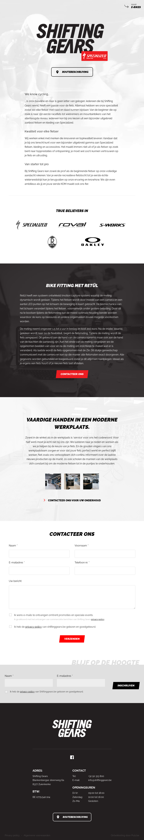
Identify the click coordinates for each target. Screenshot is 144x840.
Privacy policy (12, 835)
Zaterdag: (77, 797)
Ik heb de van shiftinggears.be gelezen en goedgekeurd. (55, 626)
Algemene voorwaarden (37, 835)
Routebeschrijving (75, 71)
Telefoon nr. (81, 562)
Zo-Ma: (76, 801)
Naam (12, 545)
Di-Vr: (75, 793)
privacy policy (97, 619)
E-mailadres (16, 562)
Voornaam (81, 545)
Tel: (74, 776)
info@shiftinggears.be (100, 780)
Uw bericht (15, 581)
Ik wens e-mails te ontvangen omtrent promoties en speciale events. (74, 617)
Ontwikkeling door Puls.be (125, 835)
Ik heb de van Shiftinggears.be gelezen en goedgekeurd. (46, 691)
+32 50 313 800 (96, 776)
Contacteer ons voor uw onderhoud (74, 500)
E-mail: (76, 780)
